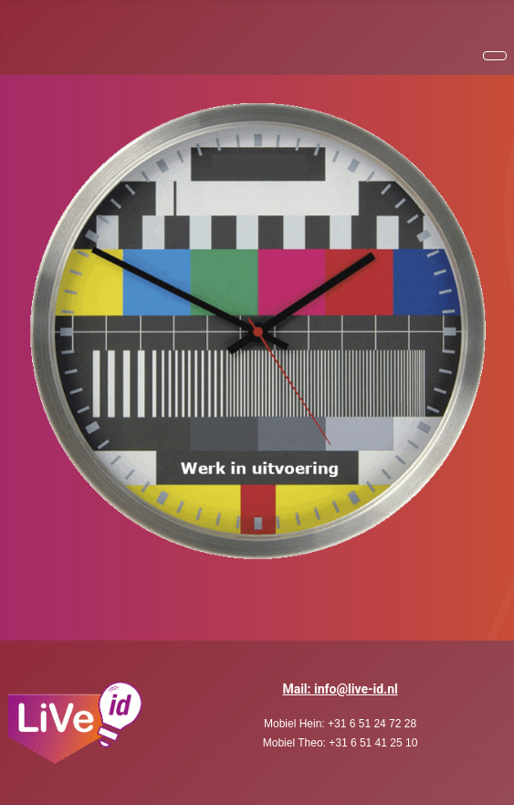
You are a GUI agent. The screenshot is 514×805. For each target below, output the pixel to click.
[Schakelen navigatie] (495, 55)
